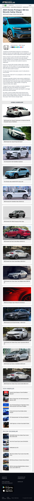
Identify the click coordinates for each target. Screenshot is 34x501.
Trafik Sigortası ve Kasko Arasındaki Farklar (19, 423)
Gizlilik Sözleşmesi (4, 498)
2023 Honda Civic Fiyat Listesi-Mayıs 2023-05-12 (14, 261)
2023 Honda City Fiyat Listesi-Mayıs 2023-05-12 (14, 241)
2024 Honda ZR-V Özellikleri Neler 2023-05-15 (14, 201)
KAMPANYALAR (21, 478)
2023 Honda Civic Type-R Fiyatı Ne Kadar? (13, 141)
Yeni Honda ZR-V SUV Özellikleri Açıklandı (13, 161)
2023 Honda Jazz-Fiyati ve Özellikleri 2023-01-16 (14, 363)
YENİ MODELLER (21, 477)
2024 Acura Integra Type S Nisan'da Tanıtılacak (14, 302)
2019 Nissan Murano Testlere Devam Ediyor (19, 460)
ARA (30, 5)
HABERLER (11, 5)
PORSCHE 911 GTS (14, 447)
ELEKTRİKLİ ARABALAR (7, 483)
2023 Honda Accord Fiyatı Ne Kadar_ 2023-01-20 (14, 322)
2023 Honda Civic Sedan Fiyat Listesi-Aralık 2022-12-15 (16, 383)
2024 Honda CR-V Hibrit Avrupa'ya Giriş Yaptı (14, 221)
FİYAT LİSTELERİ (5, 481)
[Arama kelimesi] (21, 5)
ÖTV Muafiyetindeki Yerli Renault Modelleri (19, 417)
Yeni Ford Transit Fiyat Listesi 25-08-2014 (19, 441)
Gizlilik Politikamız (9, 498)
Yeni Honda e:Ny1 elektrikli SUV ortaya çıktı (13, 181)
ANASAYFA (4, 5)
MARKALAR (20, 481)
